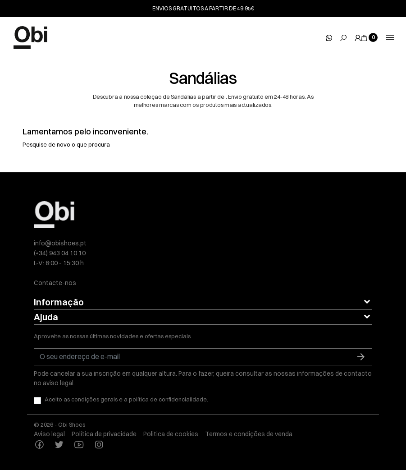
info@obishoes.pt (60, 243)
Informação (59, 302)
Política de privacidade (104, 434)
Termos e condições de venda (248, 434)
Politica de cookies (170, 434)
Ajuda (46, 317)
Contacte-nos (55, 283)
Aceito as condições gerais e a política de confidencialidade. (126, 399)
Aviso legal (49, 434)
